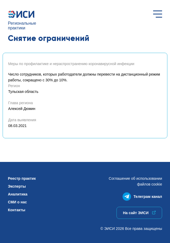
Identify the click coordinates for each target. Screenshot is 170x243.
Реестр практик (22, 178)
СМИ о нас (17, 202)
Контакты (16, 210)
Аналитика (17, 194)
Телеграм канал (142, 195)
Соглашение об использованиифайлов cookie (135, 181)
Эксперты (17, 186)
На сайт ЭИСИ (139, 213)
